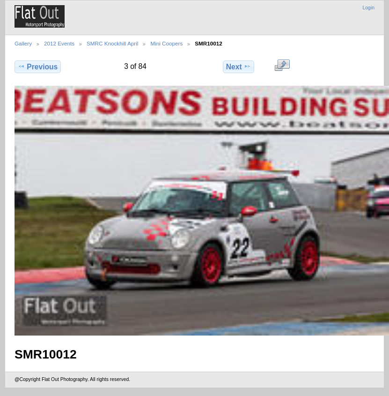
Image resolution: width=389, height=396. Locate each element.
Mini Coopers (166, 43)
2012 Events (59, 43)
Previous (38, 66)
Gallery (23, 43)
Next (238, 66)
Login (368, 7)
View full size (282, 65)
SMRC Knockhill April (112, 43)
